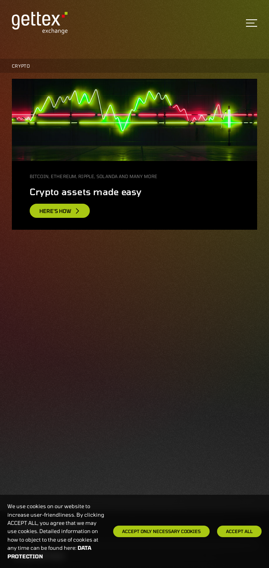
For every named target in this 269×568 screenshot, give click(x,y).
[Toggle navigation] (251, 23)
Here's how (59, 211)
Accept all (239, 531)
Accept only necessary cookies (161, 531)
